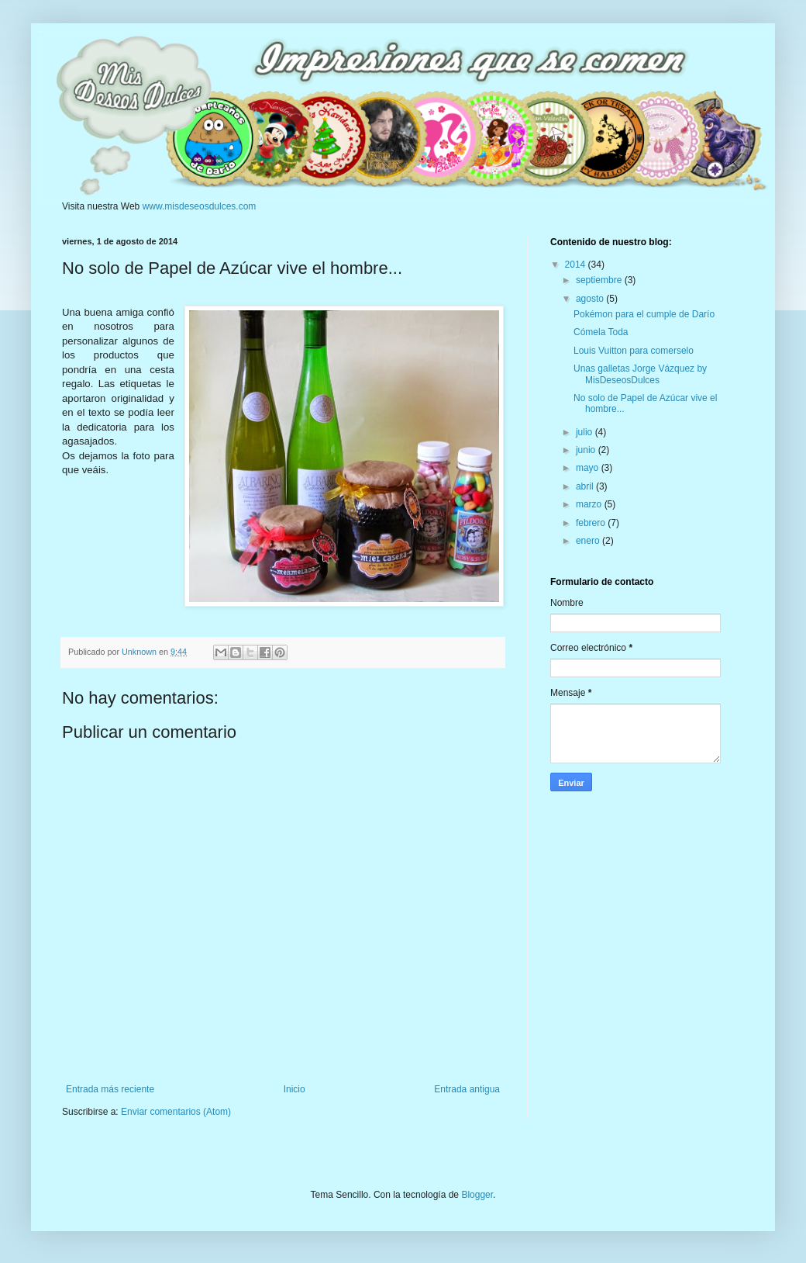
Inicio (294, 1089)
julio (585, 432)
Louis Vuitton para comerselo (634, 350)
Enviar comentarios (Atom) (176, 1111)
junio (587, 450)
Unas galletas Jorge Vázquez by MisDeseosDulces (640, 374)
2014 (576, 264)
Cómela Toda (601, 332)
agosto (591, 298)
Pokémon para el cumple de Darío (644, 314)
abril (586, 486)
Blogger (477, 1194)
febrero (592, 522)
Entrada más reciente (110, 1089)
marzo (590, 504)
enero (589, 540)
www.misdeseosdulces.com (200, 206)
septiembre (600, 280)
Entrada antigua (467, 1089)
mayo (588, 467)
